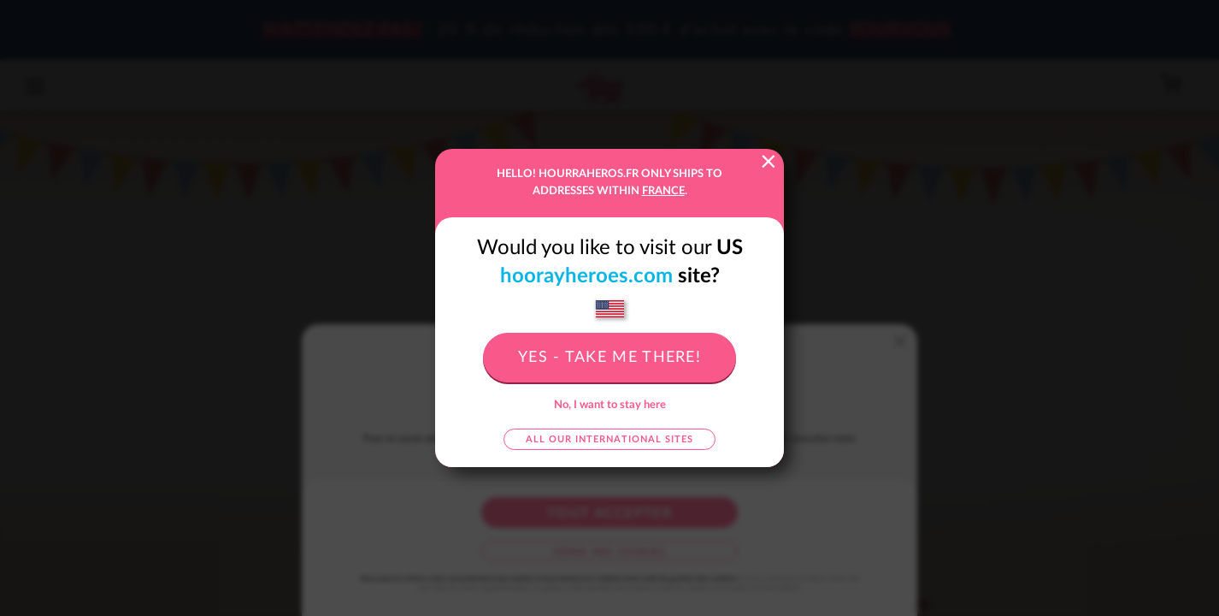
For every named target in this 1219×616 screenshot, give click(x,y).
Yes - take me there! (609, 357)
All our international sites (609, 439)
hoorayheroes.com (586, 276)
